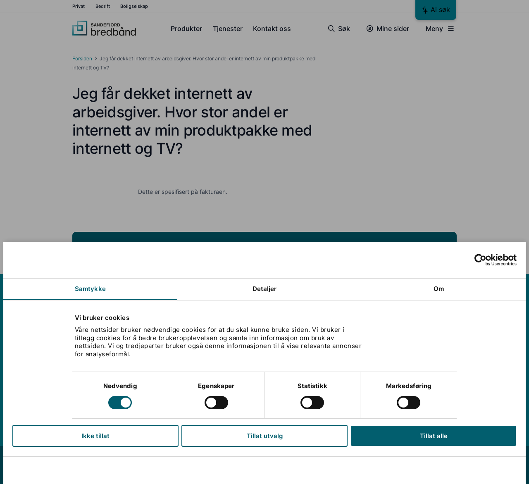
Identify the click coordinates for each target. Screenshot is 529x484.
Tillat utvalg (265, 436)
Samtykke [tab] (90, 289)
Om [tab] (439, 289)
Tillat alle (433, 436)
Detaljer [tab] (265, 289)
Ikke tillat (95, 436)
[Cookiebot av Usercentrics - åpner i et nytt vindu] (480, 260)
